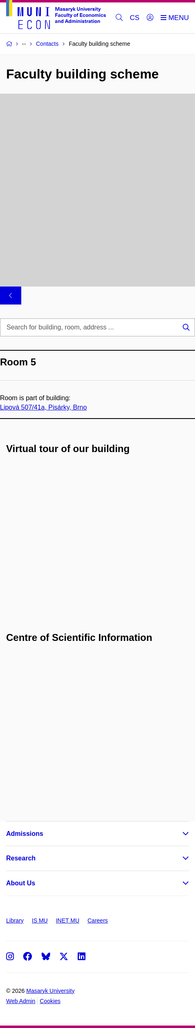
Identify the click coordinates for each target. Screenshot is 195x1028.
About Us (20, 883)
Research (21, 858)
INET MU (67, 920)
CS (135, 18)
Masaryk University (50, 991)
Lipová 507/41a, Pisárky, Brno (43, 407)
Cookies (50, 1001)
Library (15, 920)
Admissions (24, 833)
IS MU (40, 920)
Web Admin (20, 1001)
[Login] (150, 18)
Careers (97, 920)
